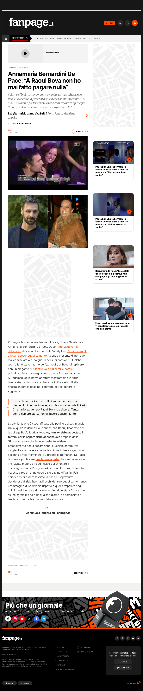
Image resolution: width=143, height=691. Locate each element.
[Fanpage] (12, 638)
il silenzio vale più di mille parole (52, 369)
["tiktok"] (8, 619)
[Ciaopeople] (134, 684)
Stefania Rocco (24, 123)
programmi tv (47, 38)
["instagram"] (16, 619)
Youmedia (59, 647)
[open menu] (5, 38)
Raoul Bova (24, 565)
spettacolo (20, 38)
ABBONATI (109, 23)
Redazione (60, 665)
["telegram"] (47, 619)
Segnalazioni (61, 652)
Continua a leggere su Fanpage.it (48, 513)
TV (36, 38)
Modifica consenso (64, 669)
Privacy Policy (62, 656)
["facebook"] (39, 619)
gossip (96, 38)
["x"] (32, 619)
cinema (77, 38)
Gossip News (12, 565)
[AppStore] (9, 683)
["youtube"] (24, 619)
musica (86, 38)
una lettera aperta (47, 459)
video (34, 565)
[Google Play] (25, 683)
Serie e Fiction (64, 38)
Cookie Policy (61, 661)
